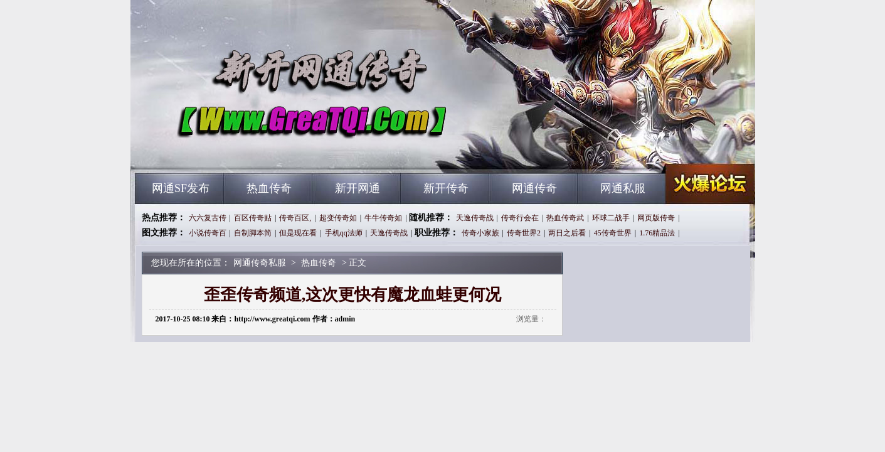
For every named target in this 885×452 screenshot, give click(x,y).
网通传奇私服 (255, 150)
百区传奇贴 (253, 217)
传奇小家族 (480, 233)
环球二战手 (611, 217)
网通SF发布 (180, 188)
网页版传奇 (656, 217)
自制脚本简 (253, 233)
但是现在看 (298, 233)
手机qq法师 (344, 233)
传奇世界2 (524, 233)
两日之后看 (567, 233)
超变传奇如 (338, 217)
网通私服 (622, 188)
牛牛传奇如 (383, 217)
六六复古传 (207, 217)
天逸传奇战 (475, 217)
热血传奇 (269, 188)
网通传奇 (534, 188)
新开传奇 (446, 188)
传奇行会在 (520, 217)
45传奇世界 (613, 233)
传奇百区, (295, 217)
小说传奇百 (207, 233)
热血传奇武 (565, 217)
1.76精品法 (657, 233)
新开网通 (357, 188)
